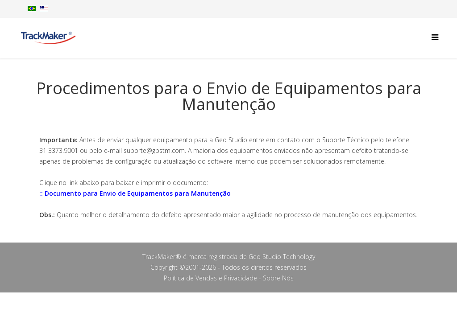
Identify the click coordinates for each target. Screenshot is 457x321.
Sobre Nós (278, 278)
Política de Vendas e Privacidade (210, 278)
